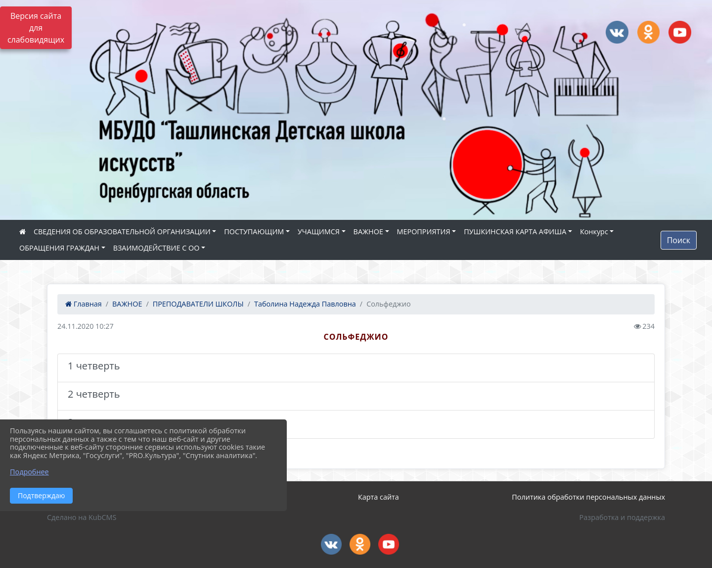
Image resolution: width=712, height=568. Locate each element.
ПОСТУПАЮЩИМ (254, 231)
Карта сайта (378, 497)
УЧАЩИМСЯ (319, 231)
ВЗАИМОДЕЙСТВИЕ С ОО (156, 248)
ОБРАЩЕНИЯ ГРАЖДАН (59, 248)
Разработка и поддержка (622, 517)
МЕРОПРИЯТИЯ (423, 231)
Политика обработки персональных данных (588, 497)
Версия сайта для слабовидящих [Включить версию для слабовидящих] (35, 27)
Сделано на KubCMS (81, 517)
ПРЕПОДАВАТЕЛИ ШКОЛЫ (198, 304)
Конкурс (594, 231)
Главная (83, 304)
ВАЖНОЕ (368, 231)
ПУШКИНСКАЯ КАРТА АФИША (515, 231)
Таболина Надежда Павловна (305, 304)
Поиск (678, 240)
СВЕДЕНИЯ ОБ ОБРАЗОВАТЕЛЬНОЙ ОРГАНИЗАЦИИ (122, 231)
